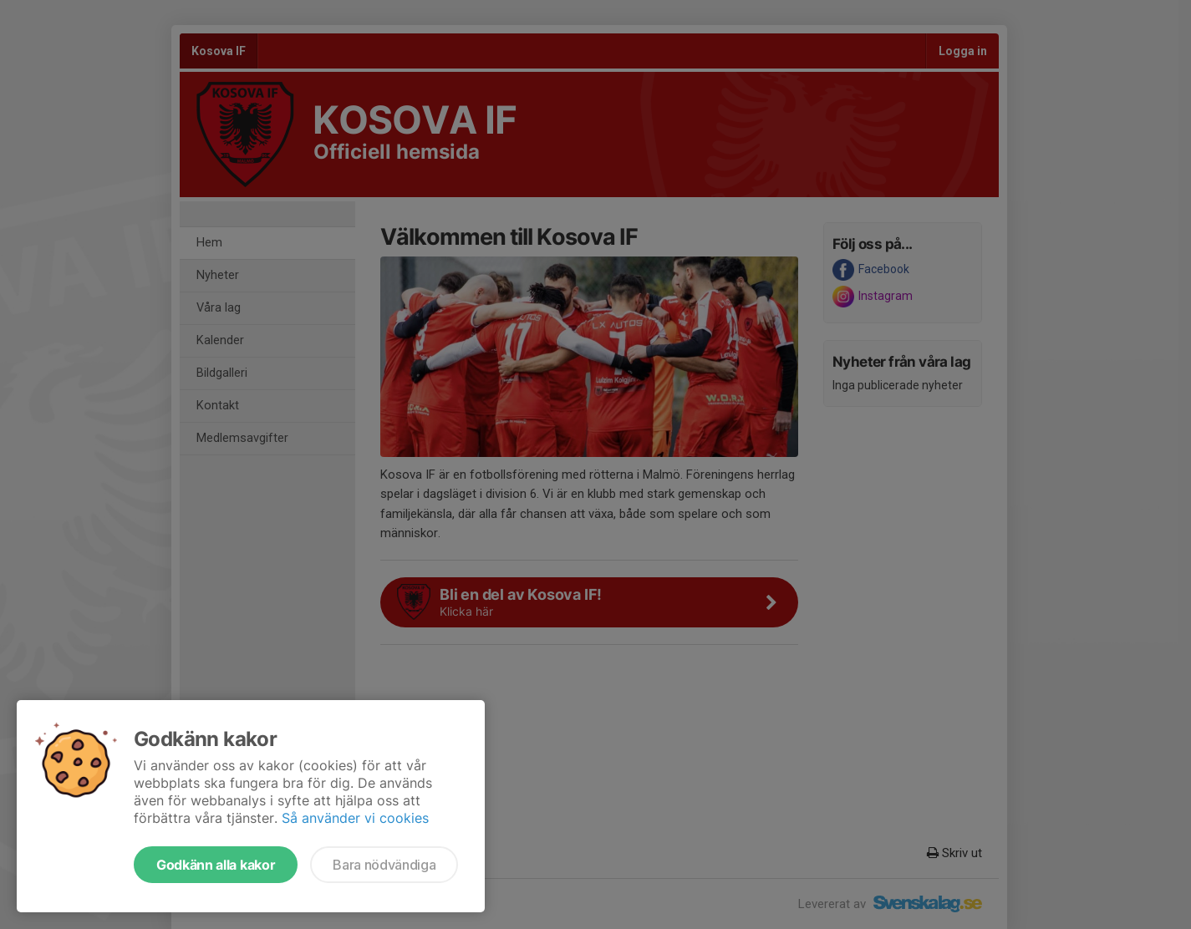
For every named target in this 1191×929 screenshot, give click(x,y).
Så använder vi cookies (355, 818)
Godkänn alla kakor (215, 864)
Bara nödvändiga (384, 864)
